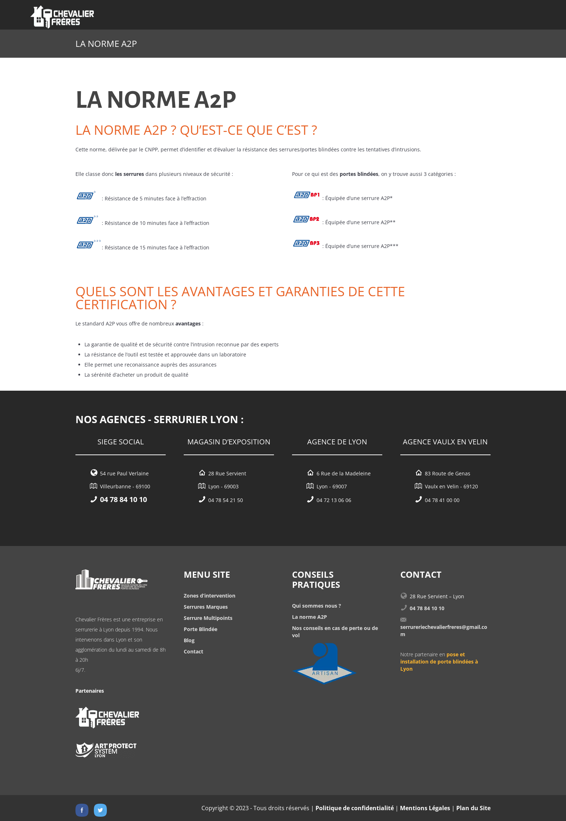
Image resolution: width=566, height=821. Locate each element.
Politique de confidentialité (354, 808)
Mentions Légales (425, 808)
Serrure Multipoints (208, 617)
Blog (189, 640)
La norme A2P (309, 616)
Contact (193, 651)
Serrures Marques (206, 606)
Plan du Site (473, 808)
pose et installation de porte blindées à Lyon (439, 661)
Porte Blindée (200, 629)
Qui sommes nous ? (316, 605)
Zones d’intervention (209, 595)
